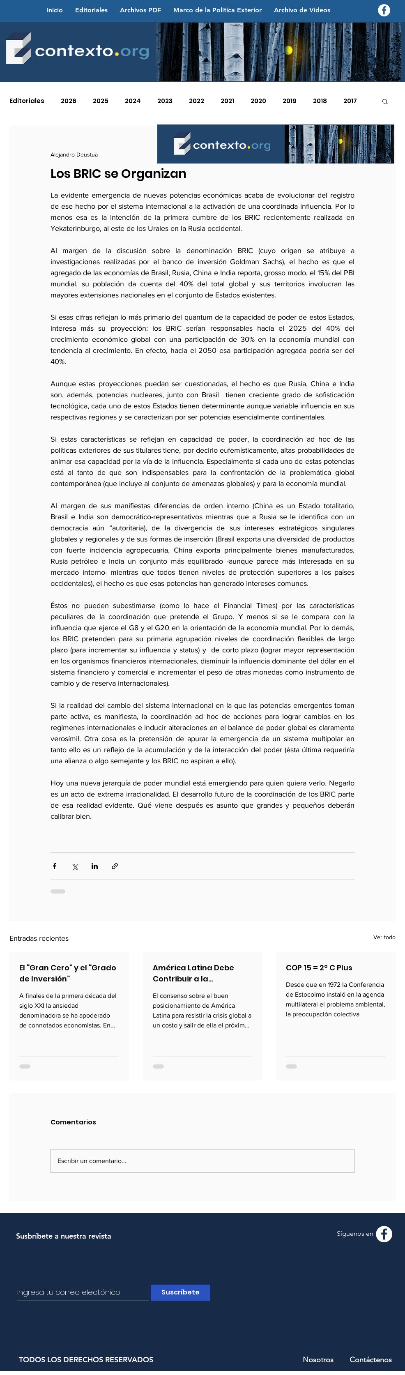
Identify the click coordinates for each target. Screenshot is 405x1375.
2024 (133, 101)
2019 (290, 101)
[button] (385, 101)
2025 (100, 101)
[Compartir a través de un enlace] (115, 866)
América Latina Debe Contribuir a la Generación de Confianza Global (193, 973)
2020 (258, 101)
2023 (165, 101)
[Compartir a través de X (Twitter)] (74, 866)
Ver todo (384, 937)
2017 (350, 101)
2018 (320, 101)
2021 (227, 101)
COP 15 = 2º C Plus (319, 968)
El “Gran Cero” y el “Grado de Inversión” (67, 973)
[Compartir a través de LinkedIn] (95, 866)
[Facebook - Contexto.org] (384, 10)
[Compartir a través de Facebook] (54, 866)
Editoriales (26, 101)
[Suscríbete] (180, 1293)
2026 (68, 101)
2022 (196, 101)
